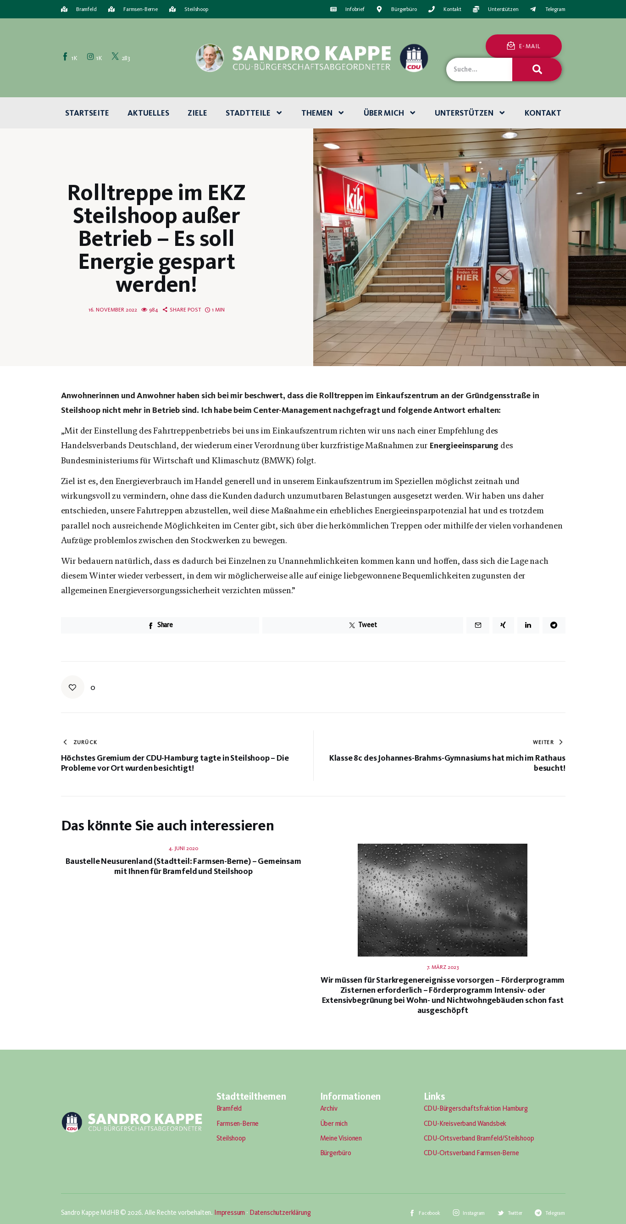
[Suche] (537, 69)
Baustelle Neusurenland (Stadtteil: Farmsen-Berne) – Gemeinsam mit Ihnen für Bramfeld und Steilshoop (183, 866)
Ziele (197, 112)
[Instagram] (95, 57)
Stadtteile (254, 113)
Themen (323, 113)
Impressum (229, 1212)
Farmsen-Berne (237, 1123)
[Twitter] (122, 57)
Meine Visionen (341, 1138)
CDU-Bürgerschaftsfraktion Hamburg (476, 1108)
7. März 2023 (443, 967)
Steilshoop (231, 1138)
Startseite (87, 112)
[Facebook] (70, 57)
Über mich (390, 113)
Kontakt (543, 112)
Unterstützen (470, 113)
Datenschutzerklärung (280, 1212)
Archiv (329, 1108)
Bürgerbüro (335, 1153)
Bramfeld (229, 1108)
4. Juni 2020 (183, 848)
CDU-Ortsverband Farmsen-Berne (471, 1153)
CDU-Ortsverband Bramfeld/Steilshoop (479, 1138)
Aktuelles (148, 112)
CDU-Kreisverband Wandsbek (465, 1123)
